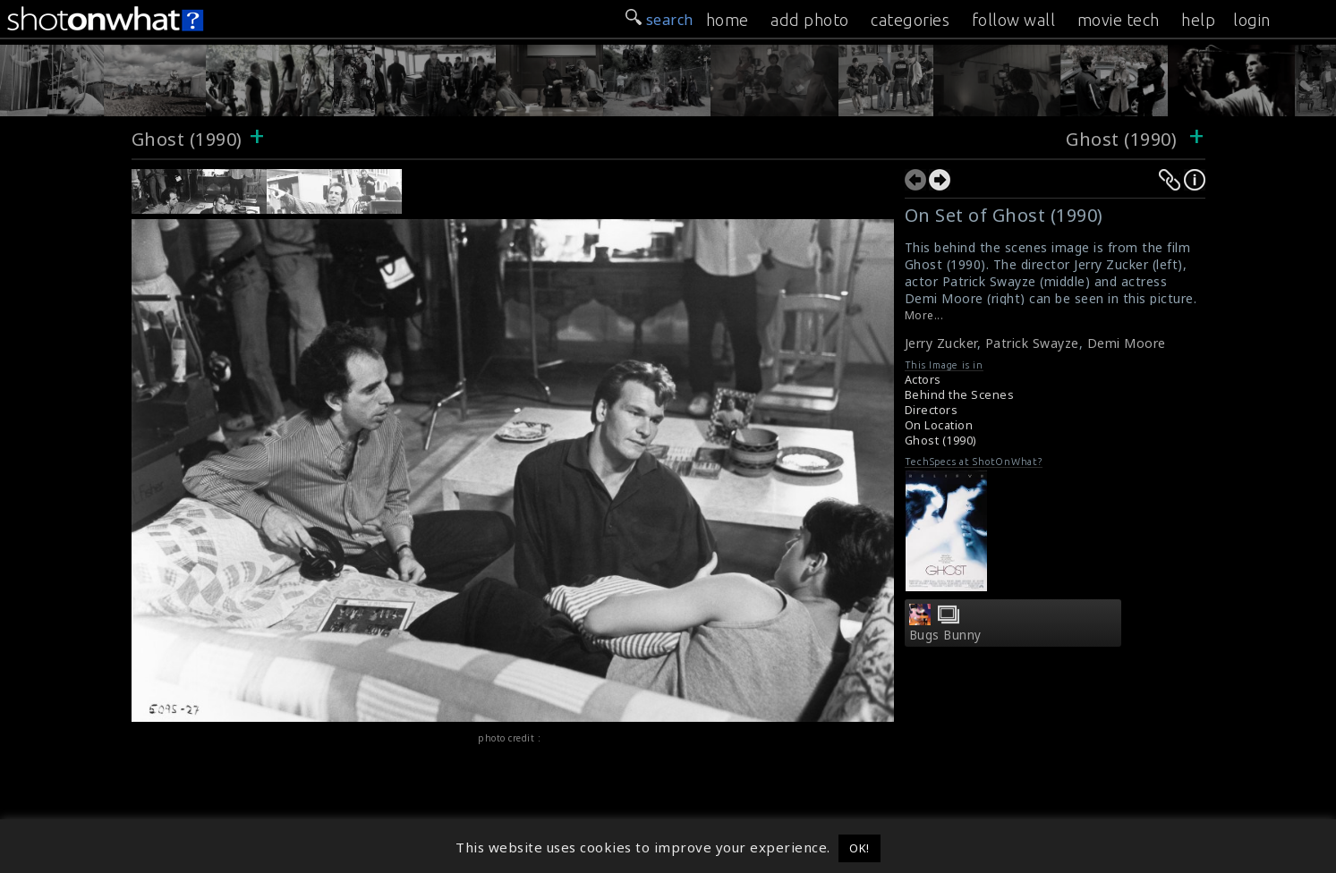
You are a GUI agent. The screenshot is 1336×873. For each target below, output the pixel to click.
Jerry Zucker (941, 343)
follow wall (1014, 20)
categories (910, 20)
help (1198, 20)
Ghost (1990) (187, 139)
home (727, 20)
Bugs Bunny (945, 635)
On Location (939, 425)
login (1252, 20)
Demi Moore (1126, 343)
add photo (809, 20)
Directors (931, 410)
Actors (923, 379)
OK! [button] (859, 848)
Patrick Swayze (1032, 343)
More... (924, 315)
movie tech (1118, 20)
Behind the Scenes (960, 395)
